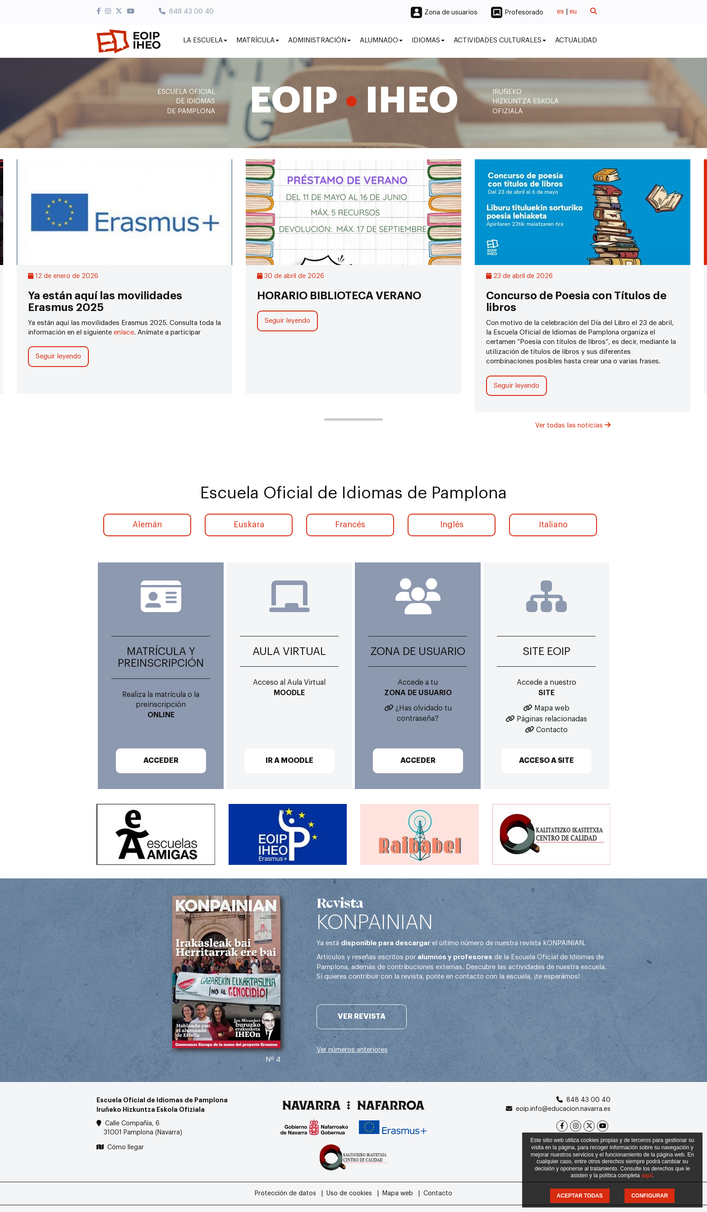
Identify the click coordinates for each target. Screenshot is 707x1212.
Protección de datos (285, 1193)
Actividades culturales (500, 40)
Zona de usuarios (450, 12)
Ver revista (362, 1016)
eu (573, 11)
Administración (319, 40)
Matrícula (257, 40)
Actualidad (576, 40)
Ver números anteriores (352, 1049)
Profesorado (524, 12)
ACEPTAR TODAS (580, 1196)
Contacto (552, 730)
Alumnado (381, 40)
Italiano (553, 524)
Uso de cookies (349, 1193)
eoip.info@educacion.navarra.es (563, 1109)
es (560, 11)
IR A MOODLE (289, 760)
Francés (350, 524)
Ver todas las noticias (573, 425)
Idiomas (428, 40)
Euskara (249, 524)
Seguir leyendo (58, 356)
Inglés (452, 524)
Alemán (147, 524)
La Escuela (205, 40)
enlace (124, 332)
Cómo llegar (125, 1147)
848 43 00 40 (186, 11)
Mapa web (551, 708)
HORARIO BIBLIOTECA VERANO (339, 295)
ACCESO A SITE (546, 760)
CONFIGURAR (649, 1196)
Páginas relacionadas (552, 719)
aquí (646, 1175)
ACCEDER (161, 760)
